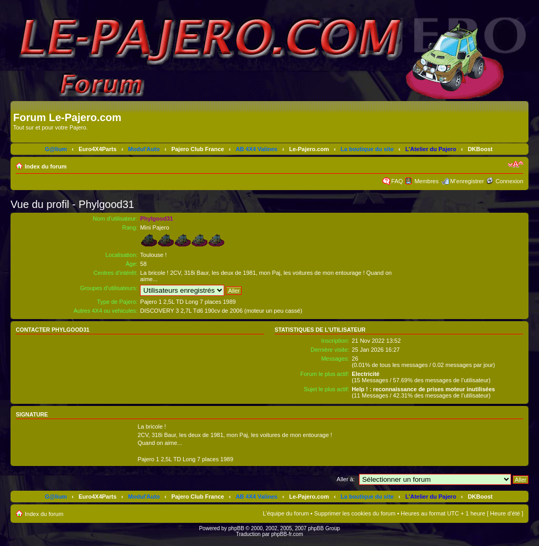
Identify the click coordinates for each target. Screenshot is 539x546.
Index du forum (45, 166)
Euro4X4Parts (97, 149)
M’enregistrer (467, 181)
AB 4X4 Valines (257, 149)
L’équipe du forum (285, 513)
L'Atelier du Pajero (430, 149)
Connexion (509, 181)
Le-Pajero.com (309, 149)
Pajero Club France (197, 149)
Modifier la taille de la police (515, 164)
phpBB (236, 528)
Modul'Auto (143, 149)
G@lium (56, 149)
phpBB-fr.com (287, 534)
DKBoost (480, 149)
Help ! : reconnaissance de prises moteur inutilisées (423, 389)
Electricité (366, 374)
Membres (426, 181)
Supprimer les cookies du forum (355, 513)
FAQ (397, 181)
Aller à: (346, 479)
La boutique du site (367, 149)
